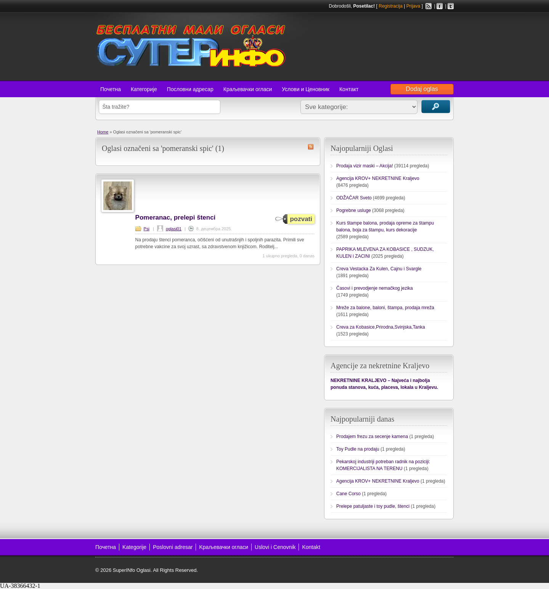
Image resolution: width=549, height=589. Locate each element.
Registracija (391, 6)
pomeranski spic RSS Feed (311, 147)
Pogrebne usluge (353, 210)
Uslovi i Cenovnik (275, 547)
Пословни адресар (190, 89)
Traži (435, 106)
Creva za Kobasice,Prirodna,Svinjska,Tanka (380, 327)
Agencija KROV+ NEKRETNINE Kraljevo (377, 178)
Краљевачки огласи (247, 89)
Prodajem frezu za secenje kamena (372, 436)
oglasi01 (173, 228)
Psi (146, 228)
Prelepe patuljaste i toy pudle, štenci (372, 506)
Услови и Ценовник (305, 89)
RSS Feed (428, 6)
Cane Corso (348, 493)
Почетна (110, 89)
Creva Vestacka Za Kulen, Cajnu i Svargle (378, 268)
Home (102, 132)
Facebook (440, 6)
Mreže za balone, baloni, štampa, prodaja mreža (385, 307)
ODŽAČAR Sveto (354, 198)
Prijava (413, 6)
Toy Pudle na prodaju (357, 449)
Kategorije (134, 547)
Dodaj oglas (422, 89)
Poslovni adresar (173, 547)
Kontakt (311, 547)
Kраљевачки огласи (223, 547)
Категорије (144, 89)
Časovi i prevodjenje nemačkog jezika (374, 288)
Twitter (451, 6)
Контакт (348, 89)
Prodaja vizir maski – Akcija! (364, 166)
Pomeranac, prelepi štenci (175, 217)
